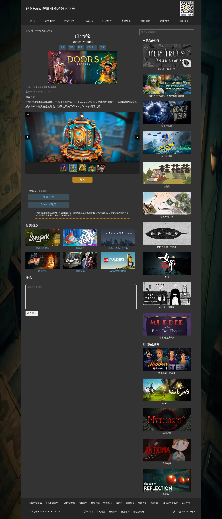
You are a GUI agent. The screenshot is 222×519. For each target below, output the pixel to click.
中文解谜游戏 (68, 502)
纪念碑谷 (142, 502)
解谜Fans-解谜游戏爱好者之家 (50, 8)
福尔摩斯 (185, 502)
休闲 (62, 47)
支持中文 (126, 20)
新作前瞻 (145, 20)
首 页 (33, 20)
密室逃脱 (91, 47)
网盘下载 (48, 197)
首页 (27, 30)
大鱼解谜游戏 (35, 502)
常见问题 (100, 511)
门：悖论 (36, 30)
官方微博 (125, 511)
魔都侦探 (154, 502)
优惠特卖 (184, 20)
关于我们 (88, 511)
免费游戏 (164, 20)
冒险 (71, 47)
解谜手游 (69, 20)
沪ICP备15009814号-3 (184, 511)
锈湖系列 (107, 502)
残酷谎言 (130, 502)
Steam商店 (48, 204)
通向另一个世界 (170, 502)
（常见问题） (42, 191)
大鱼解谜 (50, 20)
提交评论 (31, 313)
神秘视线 (95, 502)
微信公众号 (138, 511)
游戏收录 (113, 511)
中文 (102, 47)
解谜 (80, 47)
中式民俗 (88, 20)
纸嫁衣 (119, 502)
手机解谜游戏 (51, 502)
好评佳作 (107, 20)
